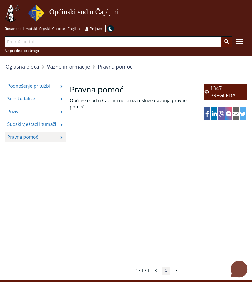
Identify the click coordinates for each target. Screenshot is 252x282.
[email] (236, 113)
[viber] (221, 113)
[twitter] (243, 113)
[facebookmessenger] (228, 113)
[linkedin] (214, 113)
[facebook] (207, 113)
